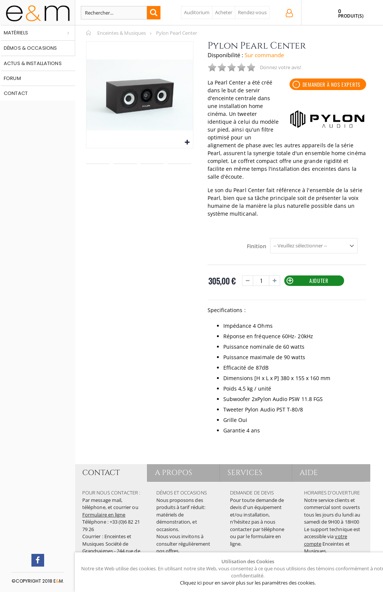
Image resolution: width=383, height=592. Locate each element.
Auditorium (196, 12)
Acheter (223, 12)
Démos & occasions (30, 48)
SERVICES (245, 473)
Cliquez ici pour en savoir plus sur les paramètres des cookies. (248, 582)
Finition (256, 246)
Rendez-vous (252, 12)
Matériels (16, 32)
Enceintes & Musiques (121, 33)
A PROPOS (174, 473)
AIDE (309, 473)
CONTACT (101, 473)
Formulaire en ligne (103, 514)
